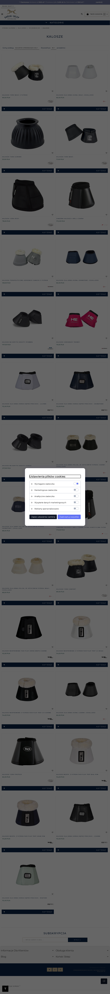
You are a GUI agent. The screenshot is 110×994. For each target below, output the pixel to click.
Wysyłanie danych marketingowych (50, 503)
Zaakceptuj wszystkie (69, 517)
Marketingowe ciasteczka (45, 490)
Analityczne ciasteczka (44, 496)
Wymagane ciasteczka (44, 484)
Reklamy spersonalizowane (46, 509)
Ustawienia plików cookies (47, 476)
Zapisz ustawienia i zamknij (43, 517)
